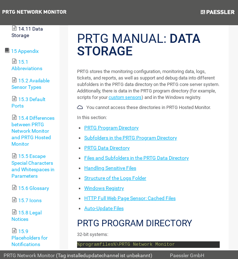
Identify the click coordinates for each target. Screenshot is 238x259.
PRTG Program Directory (111, 128)
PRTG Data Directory (107, 148)
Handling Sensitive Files (110, 168)
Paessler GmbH (187, 255)
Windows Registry (104, 188)
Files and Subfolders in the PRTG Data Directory (136, 158)
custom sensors (125, 97)
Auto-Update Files (104, 208)
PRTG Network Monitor (29, 255)
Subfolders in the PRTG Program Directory (130, 138)
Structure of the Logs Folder (115, 178)
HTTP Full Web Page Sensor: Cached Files (130, 198)
